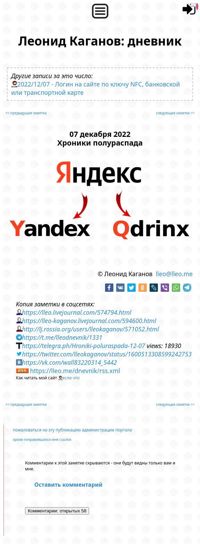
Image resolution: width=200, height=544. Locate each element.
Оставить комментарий (68, 484)
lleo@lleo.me (174, 274)
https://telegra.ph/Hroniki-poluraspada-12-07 (83, 345)
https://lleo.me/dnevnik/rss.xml (75, 370)
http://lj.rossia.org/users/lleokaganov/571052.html (90, 329)
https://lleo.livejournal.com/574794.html (76, 312)
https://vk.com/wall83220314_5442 (69, 362)
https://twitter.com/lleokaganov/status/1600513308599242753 (107, 354)
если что (71, 378)
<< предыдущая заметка (26, 112)
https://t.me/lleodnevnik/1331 (62, 337)
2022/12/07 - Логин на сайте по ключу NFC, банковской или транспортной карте (95, 88)
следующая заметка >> (175, 112)
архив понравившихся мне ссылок (42, 439)
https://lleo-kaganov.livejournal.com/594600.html (89, 320)
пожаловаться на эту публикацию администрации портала (72, 430)
